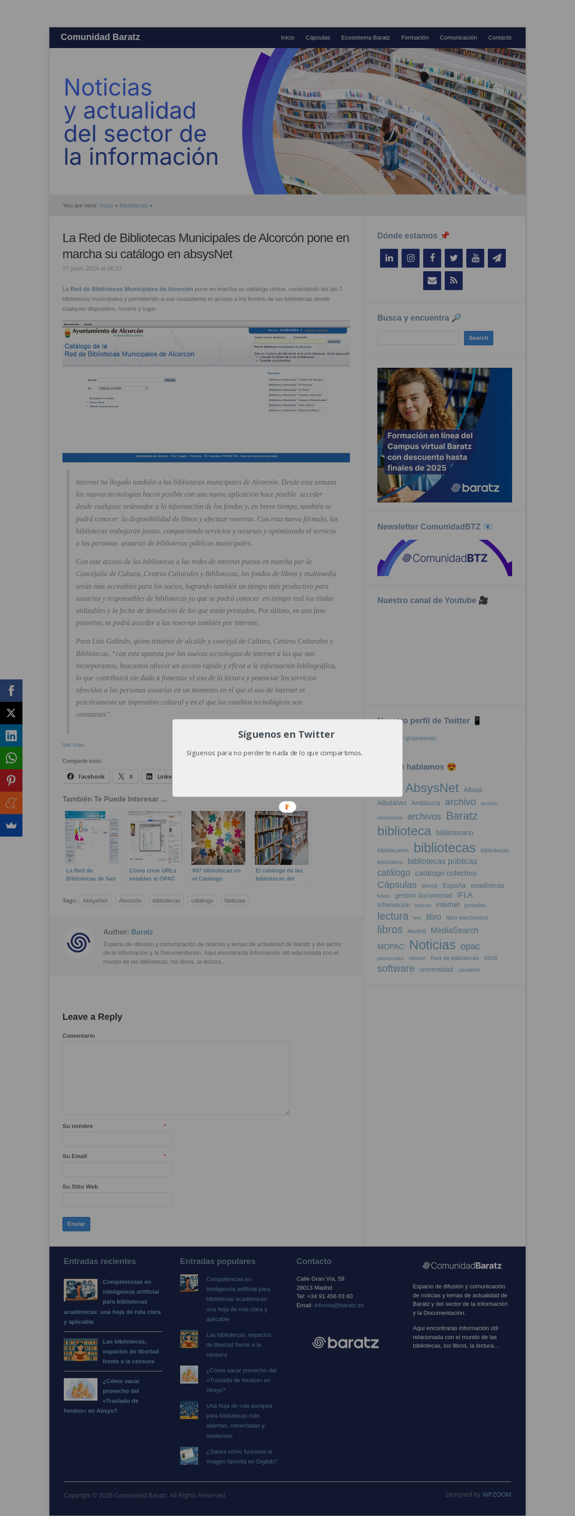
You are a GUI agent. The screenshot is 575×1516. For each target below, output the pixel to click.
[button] (286, 734)
